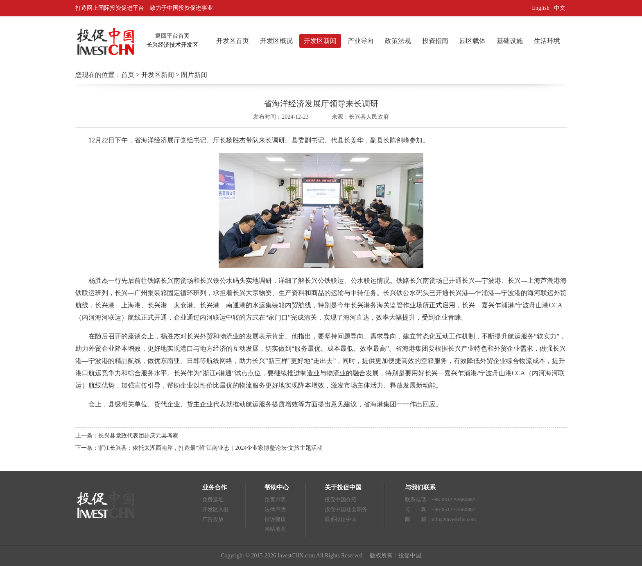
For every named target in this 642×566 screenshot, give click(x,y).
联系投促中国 (341, 519)
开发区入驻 (215, 509)
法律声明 (275, 509)
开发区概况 (276, 40)
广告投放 (213, 519)
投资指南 (435, 40)
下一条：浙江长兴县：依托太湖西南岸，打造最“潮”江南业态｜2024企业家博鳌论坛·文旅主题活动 (199, 448)
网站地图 (275, 529)
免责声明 (275, 499)
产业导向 (361, 40)
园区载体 (472, 40)
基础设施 (510, 40)
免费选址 (213, 499)
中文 (560, 8)
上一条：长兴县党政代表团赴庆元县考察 (127, 436)
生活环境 (547, 40)
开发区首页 (232, 40)
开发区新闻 (320, 40)
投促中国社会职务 (346, 509)
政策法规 (398, 40)
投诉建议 (275, 519)
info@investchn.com (454, 519)
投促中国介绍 (341, 499)
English (540, 8)
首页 (127, 74)
